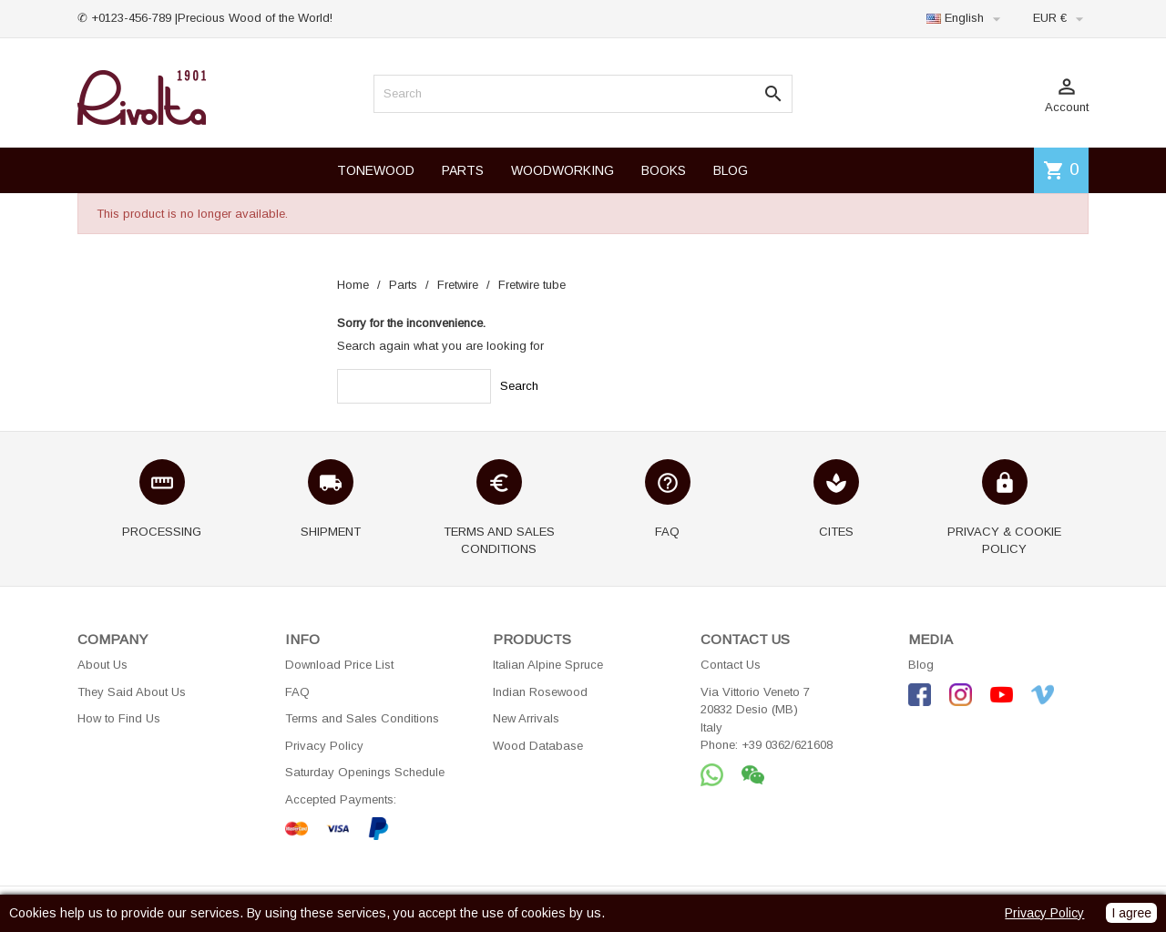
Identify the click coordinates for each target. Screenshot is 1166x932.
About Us (102, 664)
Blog (921, 664)
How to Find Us (118, 718)
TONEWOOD (375, 170)
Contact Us (731, 664)
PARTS (463, 170)
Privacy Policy (324, 746)
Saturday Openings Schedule (365, 772)
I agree (1131, 913)
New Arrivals (526, 718)
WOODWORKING (562, 170)
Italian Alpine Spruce (548, 664)
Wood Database (538, 746)
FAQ (297, 692)
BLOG (730, 170)
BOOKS (663, 170)
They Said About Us (131, 692)
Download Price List (339, 664)
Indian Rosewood (540, 692)
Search (519, 386)
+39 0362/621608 (787, 745)
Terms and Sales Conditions (362, 718)
